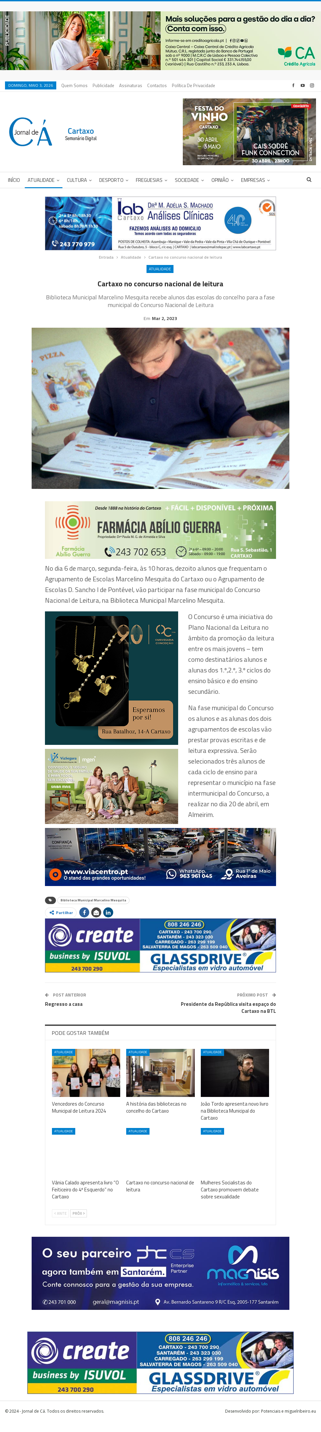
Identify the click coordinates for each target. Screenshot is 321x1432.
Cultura (77, 180)
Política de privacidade (193, 85)
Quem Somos (74, 85)
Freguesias (149, 180)
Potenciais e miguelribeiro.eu (288, 1421)
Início (14, 180)
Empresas (253, 180)
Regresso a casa (64, 1014)
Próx (79, 1223)
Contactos (157, 85)
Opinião (220, 180)
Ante (60, 1223)
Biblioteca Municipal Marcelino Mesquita (93, 910)
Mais (282, 180)
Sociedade (187, 180)
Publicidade (103, 85)
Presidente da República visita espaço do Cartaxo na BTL (228, 1018)
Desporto (111, 180)
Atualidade (41, 180)
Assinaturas (130, 85)
